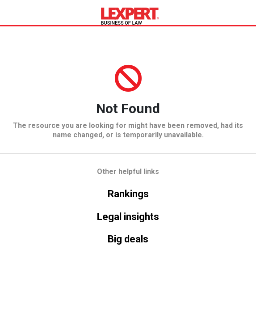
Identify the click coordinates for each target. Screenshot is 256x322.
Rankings (128, 193)
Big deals (128, 239)
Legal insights (128, 216)
